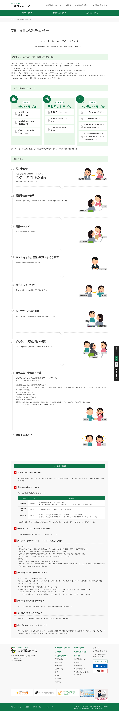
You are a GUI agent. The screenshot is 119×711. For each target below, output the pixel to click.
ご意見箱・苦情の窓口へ (100, 5)
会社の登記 (58, 665)
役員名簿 (77, 662)
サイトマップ (49, 707)
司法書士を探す (27, 13)
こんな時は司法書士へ (82, 5)
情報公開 (77, 656)
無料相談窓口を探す (59, 13)
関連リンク (14, 707)
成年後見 (58, 675)
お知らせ (96, 648)
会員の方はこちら (92, 13)
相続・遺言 (58, 662)
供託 (56, 672)
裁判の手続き (59, 669)
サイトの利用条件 (24, 707)
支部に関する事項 (79, 669)
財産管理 (58, 678)
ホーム (12, 20)
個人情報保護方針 (37, 707)
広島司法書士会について (53, 5)
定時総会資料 (78, 665)
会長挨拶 (68, 5)
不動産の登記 (59, 659)
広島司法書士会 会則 (80, 659)
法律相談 (58, 682)
